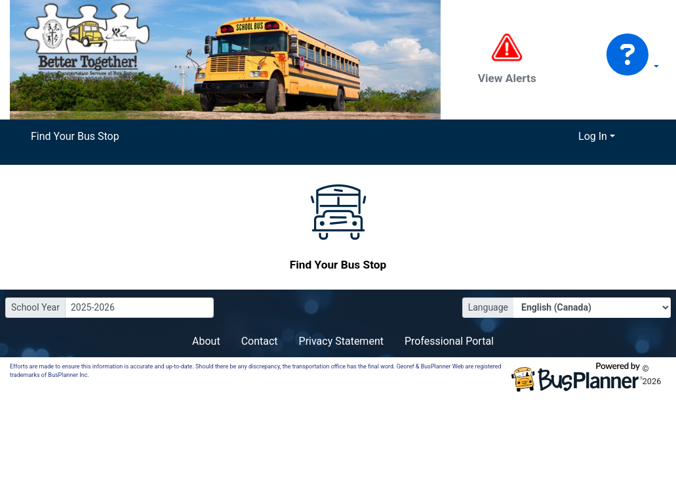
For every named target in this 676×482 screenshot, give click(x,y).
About (206, 341)
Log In (592, 136)
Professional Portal (449, 341)
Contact (259, 341)
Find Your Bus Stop (75, 136)
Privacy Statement (341, 341)
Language (488, 307)
